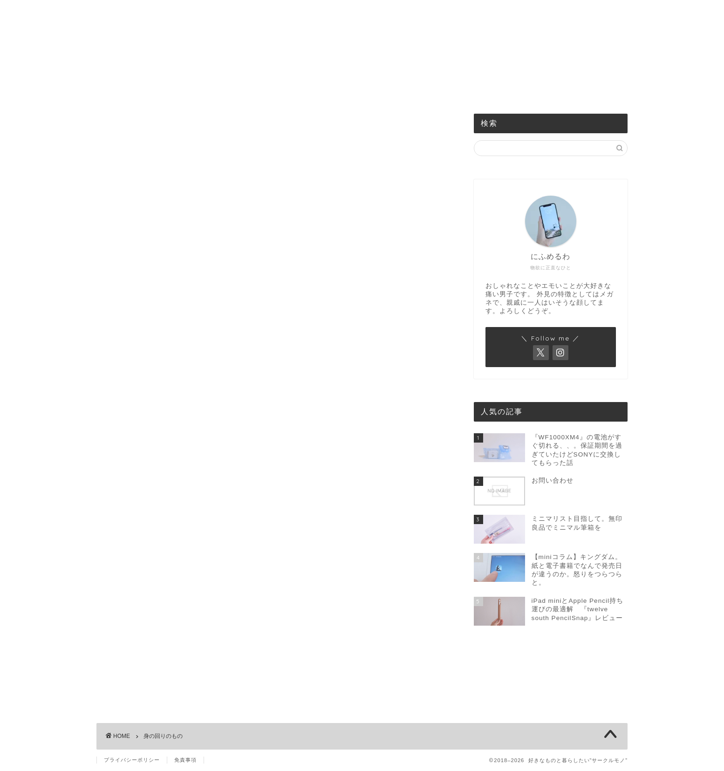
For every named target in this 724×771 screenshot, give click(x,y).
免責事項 (185, 760)
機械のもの (237, 89)
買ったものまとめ (419, 89)
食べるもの (291, 89)
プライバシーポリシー (132, 760)
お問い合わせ (485, 89)
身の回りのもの (350, 89)
